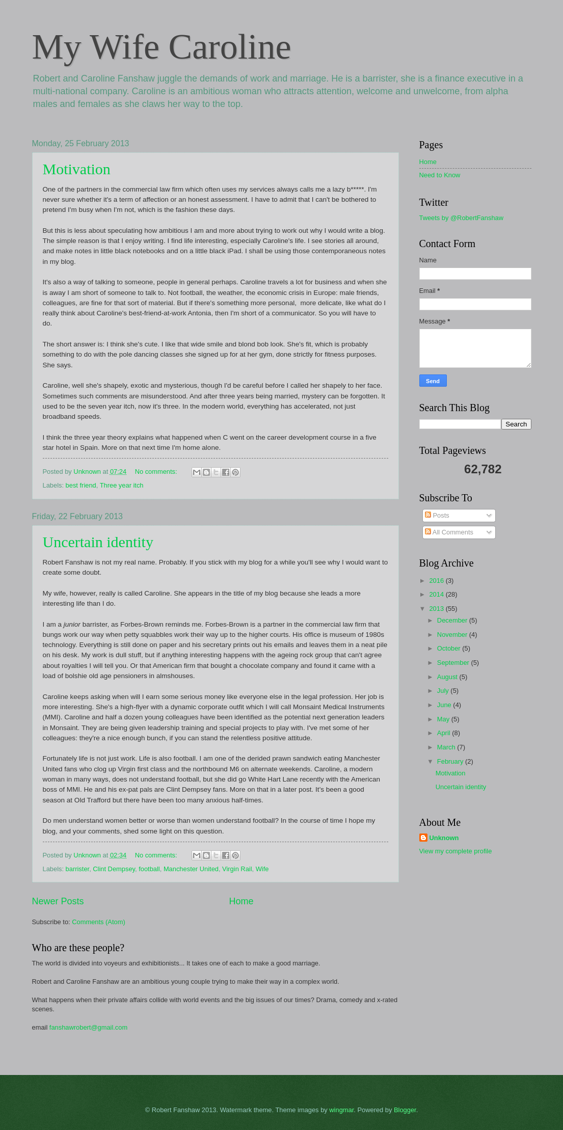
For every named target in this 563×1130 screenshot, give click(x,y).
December (453, 620)
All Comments (449, 532)
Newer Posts (58, 901)
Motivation (77, 168)
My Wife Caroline (161, 46)
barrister (78, 869)
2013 (437, 608)
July (443, 690)
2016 (437, 580)
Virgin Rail (237, 869)
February (451, 761)
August (448, 677)
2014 (437, 594)
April (444, 733)
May (444, 719)
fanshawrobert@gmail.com (88, 1027)
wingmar (341, 1110)
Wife (262, 869)
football (149, 869)
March (447, 747)
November (453, 634)
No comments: (157, 471)
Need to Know (440, 175)
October (449, 648)
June (445, 705)
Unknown (444, 838)
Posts (437, 515)
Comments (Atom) (98, 922)
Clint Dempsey (114, 869)
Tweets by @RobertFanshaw (461, 218)
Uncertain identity (98, 541)
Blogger (405, 1110)
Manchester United (191, 869)
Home (241, 901)
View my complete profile (455, 851)
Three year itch (122, 485)
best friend (81, 485)
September (454, 662)
